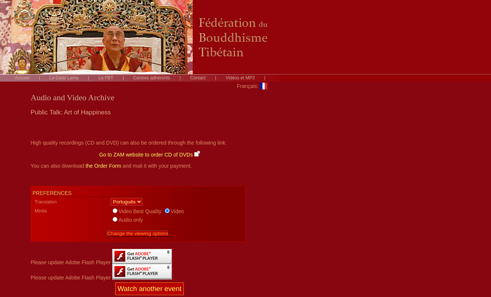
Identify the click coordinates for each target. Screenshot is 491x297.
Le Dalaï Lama (64, 77)
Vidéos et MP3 (240, 77)
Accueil (22, 77)
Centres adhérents (151, 77)
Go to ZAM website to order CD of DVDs (149, 155)
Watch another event (149, 289)
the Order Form (103, 166)
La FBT (105, 77)
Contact (197, 77)
